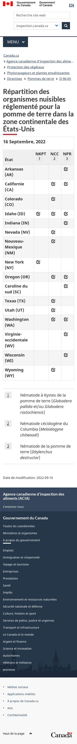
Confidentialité (17, 715)
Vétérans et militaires (17, 662)
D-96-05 (65, 79)
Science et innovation (17, 648)
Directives (14, 79)
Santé (7, 585)
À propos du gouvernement (21, 540)
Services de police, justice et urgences (28, 620)
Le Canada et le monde (18, 634)
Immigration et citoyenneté (21, 557)
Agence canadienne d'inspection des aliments (41, 61)
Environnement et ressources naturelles (30, 599)
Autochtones (11, 655)
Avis (10, 708)
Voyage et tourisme (16, 564)
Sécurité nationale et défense (22, 606)
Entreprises (10, 571)
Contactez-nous (13, 507)
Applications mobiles (21, 694)
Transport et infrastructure (21, 627)
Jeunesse (9, 669)
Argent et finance (14, 641)
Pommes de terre (41, 79)
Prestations (10, 578)
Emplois (8, 550)
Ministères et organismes (20, 533)
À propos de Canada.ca (22, 701)
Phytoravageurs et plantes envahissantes (38, 73)
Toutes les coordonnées (19, 526)
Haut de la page (17, 733)
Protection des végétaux (25, 67)
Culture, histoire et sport (19, 613)
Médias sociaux (17, 687)
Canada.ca (11, 55)
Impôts (7, 592)
